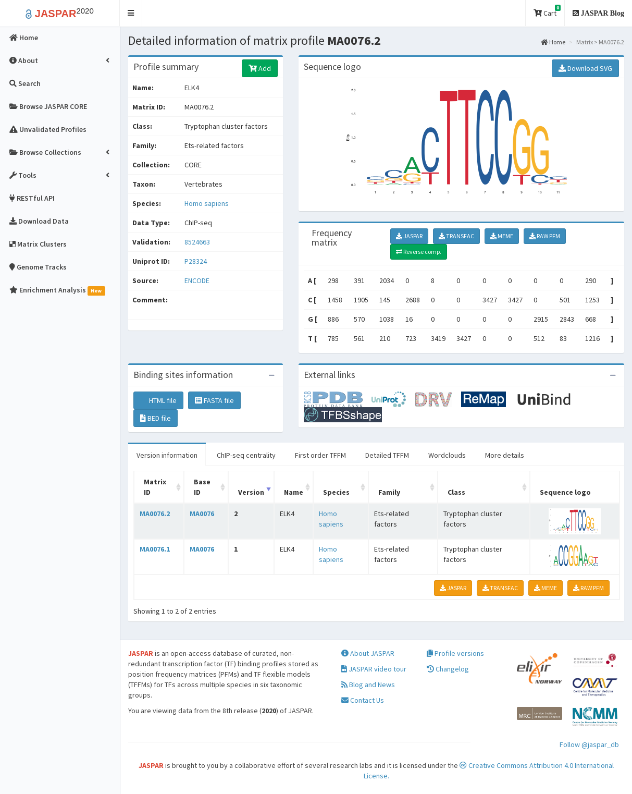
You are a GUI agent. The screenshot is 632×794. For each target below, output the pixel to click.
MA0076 (202, 513)
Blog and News (368, 684)
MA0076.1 (155, 549)
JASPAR (409, 236)
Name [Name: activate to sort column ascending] (293, 492)
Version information (167, 455)
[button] (131, 13)
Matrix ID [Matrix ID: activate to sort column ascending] (155, 487)
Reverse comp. (418, 251)
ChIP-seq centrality (246, 455)
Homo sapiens (206, 203)
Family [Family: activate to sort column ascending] (389, 492)
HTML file (158, 400)
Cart (547, 11)
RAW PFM (544, 236)
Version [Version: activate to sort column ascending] (251, 492)
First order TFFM (320, 455)
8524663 (197, 242)
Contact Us (362, 700)
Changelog (448, 669)
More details (504, 455)
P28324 (196, 261)
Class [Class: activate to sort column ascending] (456, 492)
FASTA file (214, 400)
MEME (501, 236)
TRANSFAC (456, 236)
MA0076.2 (155, 513)
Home (553, 42)
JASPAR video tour (373, 669)
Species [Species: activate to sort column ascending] (336, 492)
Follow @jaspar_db (589, 744)
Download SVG (585, 68)
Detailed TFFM (387, 455)
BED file (155, 418)
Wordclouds (447, 455)
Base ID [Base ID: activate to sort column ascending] (202, 487)
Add (260, 68)
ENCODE (196, 280)
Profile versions (455, 653)
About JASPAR (367, 653)
